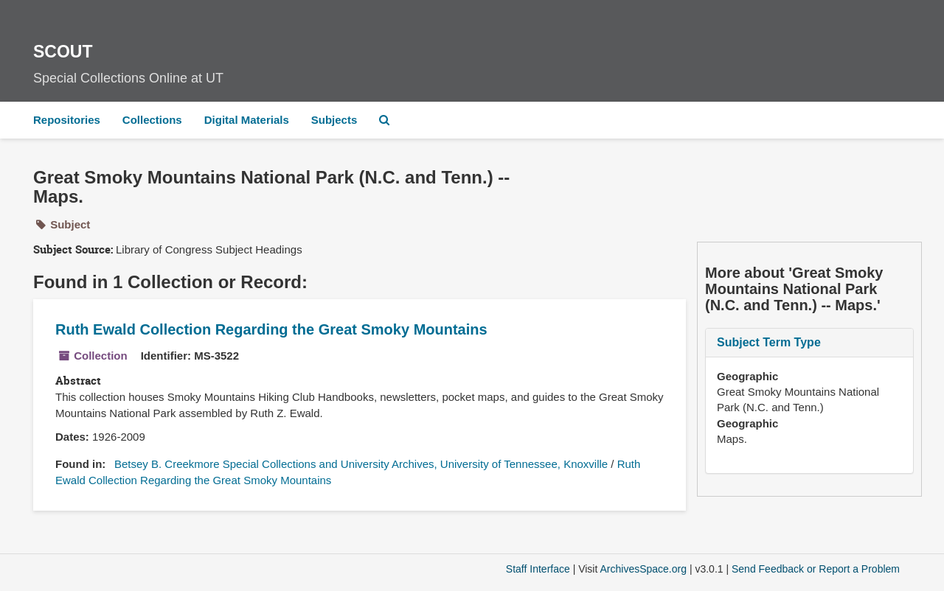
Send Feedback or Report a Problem (816, 569)
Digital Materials (246, 119)
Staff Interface (538, 569)
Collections (152, 119)
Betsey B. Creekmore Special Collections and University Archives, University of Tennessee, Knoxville (361, 464)
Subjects (334, 119)
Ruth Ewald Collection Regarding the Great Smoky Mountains (271, 329)
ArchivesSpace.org (643, 569)
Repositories (66, 119)
